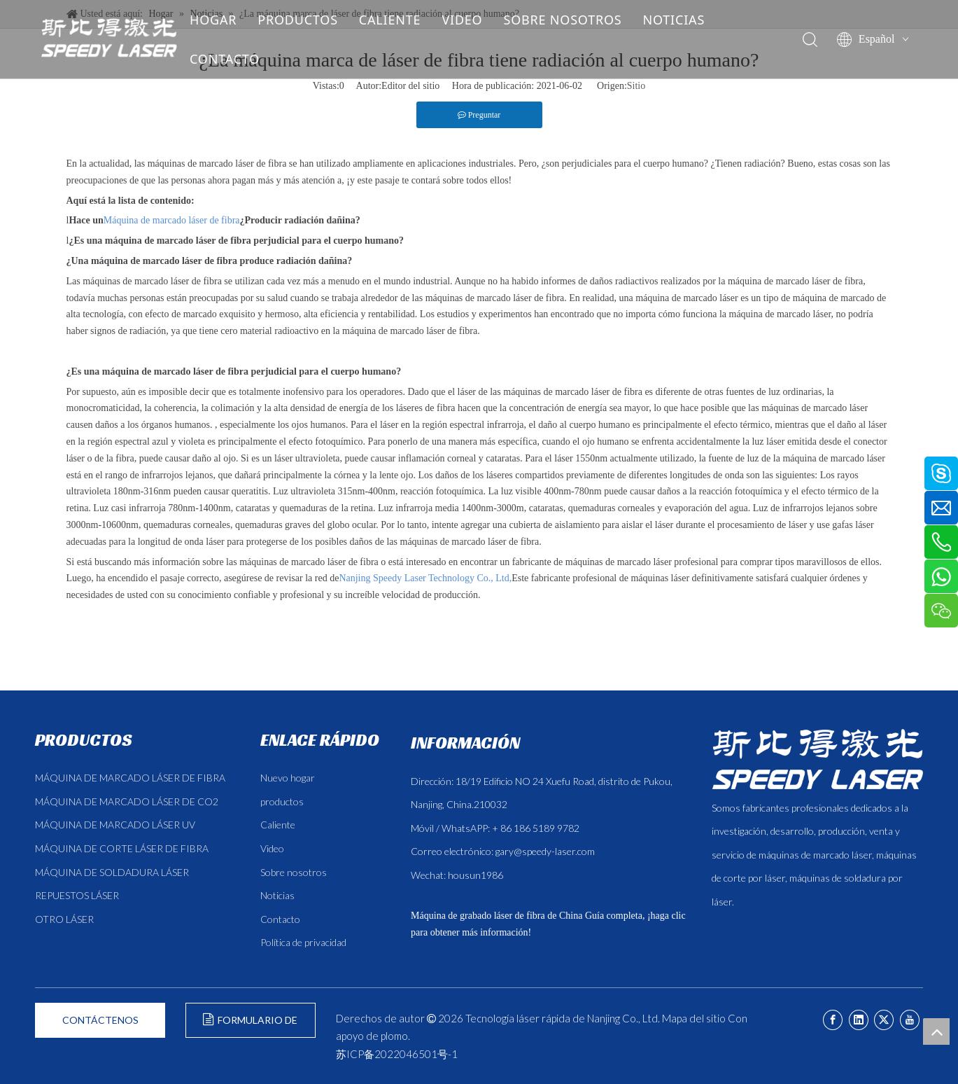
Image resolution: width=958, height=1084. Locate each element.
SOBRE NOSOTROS (573, 19)
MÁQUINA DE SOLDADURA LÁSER (112, 872)
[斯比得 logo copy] (817, 759)
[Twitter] (884, 1020)
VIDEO (473, 19)
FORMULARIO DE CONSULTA (250, 1025)
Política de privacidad (303, 942)
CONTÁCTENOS (100, 1020)
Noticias (277, 895)
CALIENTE (401, 19)
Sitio (636, 86)
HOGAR (224, 19)
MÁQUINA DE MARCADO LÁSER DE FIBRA (130, 778)
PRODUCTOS (309, 19)
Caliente (277, 825)
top (936, 1031)
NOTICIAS (685, 19)
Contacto (280, 919)
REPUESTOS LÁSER (77, 895)
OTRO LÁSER (64, 919)
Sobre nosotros (293, 872)
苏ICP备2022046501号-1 (397, 1054)
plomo (394, 1035)
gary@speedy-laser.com (545, 851)
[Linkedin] (858, 1020)
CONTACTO (236, 58)
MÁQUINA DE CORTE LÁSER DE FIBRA (122, 848)
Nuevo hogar (287, 778)
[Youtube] (910, 1020)
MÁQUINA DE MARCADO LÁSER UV (115, 825)
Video (272, 848)
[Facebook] (833, 1020)
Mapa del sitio (694, 1018)
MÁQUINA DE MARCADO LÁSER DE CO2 (126, 801)
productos (282, 801)
